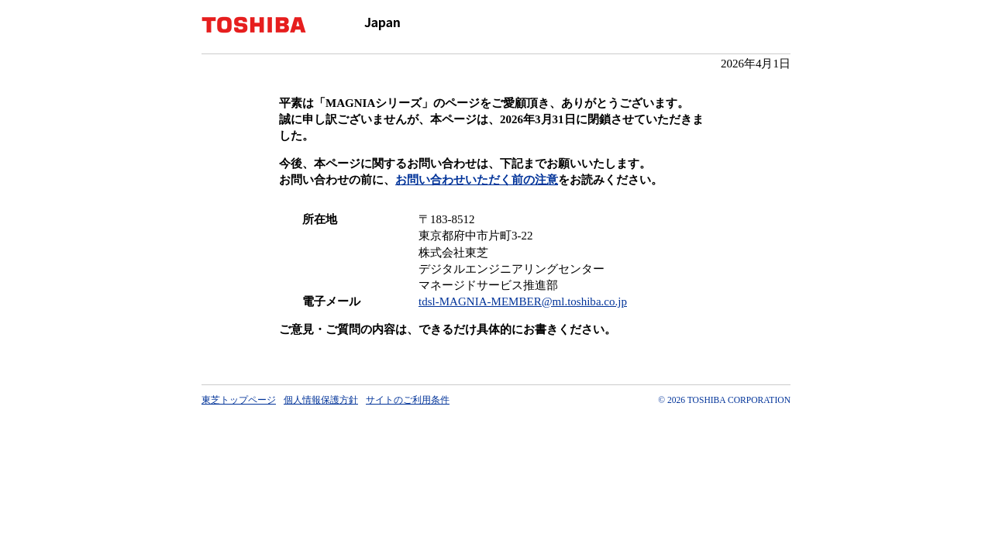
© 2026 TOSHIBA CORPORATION (724, 400)
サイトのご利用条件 (408, 399)
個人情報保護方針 (321, 399)
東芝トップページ (239, 399)
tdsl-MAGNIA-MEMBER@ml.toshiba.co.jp (522, 301)
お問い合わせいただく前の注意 (476, 180)
